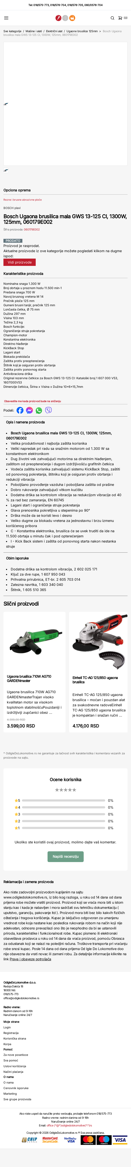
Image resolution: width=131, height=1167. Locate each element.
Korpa (7, 1062)
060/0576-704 (93, 5)
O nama (8, 1100)
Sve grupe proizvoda (17, 1117)
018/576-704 (58, 5)
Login (7, 1045)
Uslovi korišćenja (14, 1084)
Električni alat (54, 31)
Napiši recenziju (66, 874)
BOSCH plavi (11, 226)
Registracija (10, 1051)
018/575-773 (41, 5)
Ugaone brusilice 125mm (82, 31)
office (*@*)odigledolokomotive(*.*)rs (69, 1143)
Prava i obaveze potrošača (30, 977)
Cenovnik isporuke (16, 1106)
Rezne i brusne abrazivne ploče (22, 217)
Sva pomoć (10, 1078)
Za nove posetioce (15, 1073)
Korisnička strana (14, 1056)
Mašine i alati (34, 31)
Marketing (10, 1111)
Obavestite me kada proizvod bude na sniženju (32, 419)
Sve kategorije (12, 31)
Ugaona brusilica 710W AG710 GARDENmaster (29, 696)
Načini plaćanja (13, 1089)
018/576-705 (75, 5)
